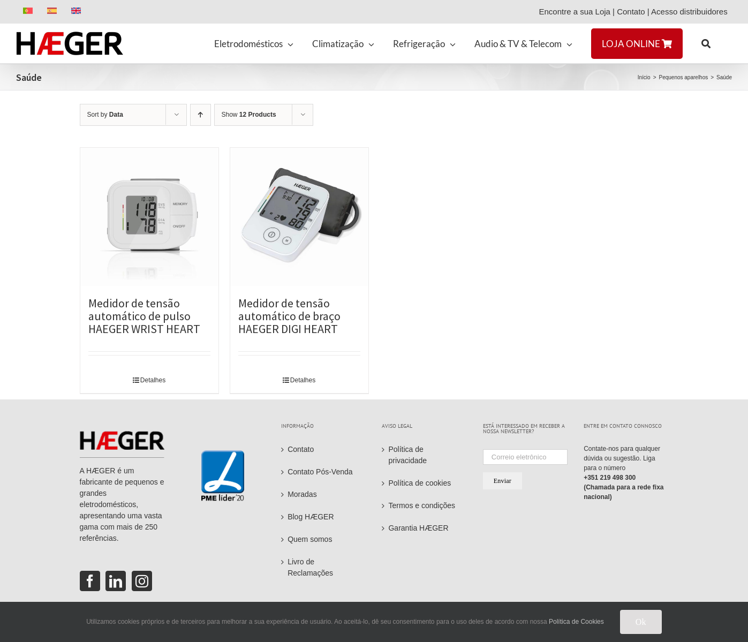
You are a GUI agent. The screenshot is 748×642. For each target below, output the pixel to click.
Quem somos (310, 539)
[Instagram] (142, 581)
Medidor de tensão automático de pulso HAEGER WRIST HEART (144, 316)
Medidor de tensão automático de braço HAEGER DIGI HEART (289, 316)
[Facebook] (90, 581)
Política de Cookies (576, 621)
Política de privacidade (407, 455)
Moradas (302, 494)
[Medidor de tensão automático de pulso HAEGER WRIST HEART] (149, 217)
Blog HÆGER (311, 516)
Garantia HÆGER (418, 528)
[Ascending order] (200, 115)
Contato (631, 11)
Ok (641, 621)
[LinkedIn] (115, 581)
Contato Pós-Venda (320, 471)
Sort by (105, 114)
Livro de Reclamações (310, 567)
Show (249, 114)
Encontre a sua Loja (574, 11)
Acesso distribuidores (691, 11)
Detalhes (152, 380)
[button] (706, 43)
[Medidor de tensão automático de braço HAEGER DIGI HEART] (299, 217)
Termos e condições (421, 505)
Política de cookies (419, 483)
